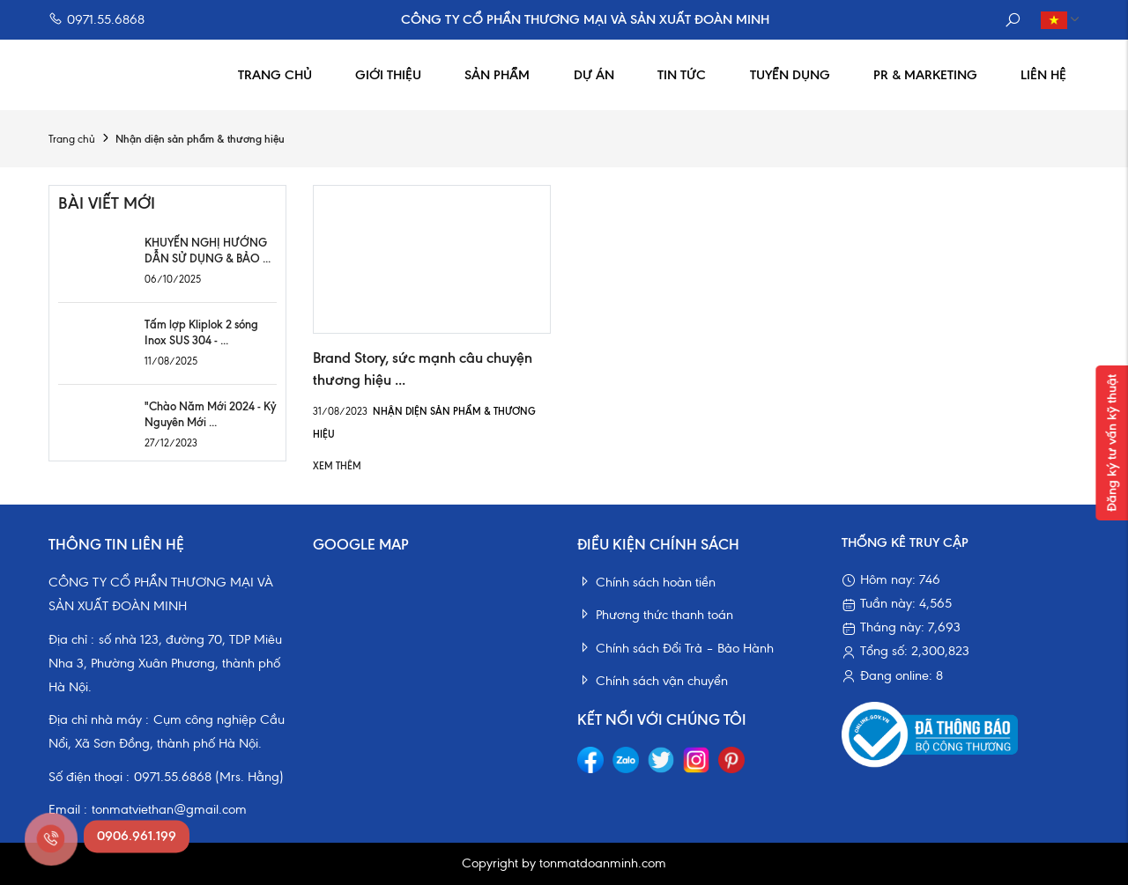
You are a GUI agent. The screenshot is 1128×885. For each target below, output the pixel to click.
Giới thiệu (388, 75)
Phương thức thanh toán (655, 615)
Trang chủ (275, 75)
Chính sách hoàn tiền (646, 582)
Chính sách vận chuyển (652, 681)
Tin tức (681, 75)
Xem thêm (337, 466)
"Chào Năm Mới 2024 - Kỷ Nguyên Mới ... (210, 414)
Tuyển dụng (790, 75)
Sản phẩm (497, 75)
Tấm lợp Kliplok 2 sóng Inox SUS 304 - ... (201, 332)
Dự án (594, 75)
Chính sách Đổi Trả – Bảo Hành (675, 648)
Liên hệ (1043, 75)
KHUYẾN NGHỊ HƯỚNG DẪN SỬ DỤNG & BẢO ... (208, 250)
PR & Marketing (925, 75)
